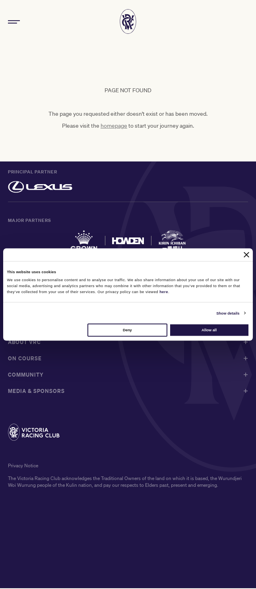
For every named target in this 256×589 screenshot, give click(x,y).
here (163, 292)
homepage (114, 126)
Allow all (209, 330)
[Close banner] (246, 254)
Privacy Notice (23, 466)
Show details (227, 313)
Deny (127, 330)
